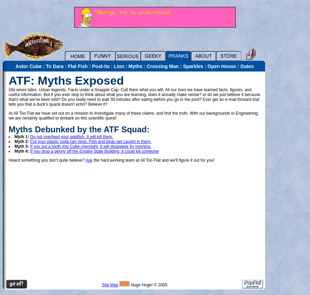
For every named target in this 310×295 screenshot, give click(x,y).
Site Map (110, 285)
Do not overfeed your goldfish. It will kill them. (71, 136)
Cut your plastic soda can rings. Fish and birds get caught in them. (91, 141)
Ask (89, 160)
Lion (119, 66)
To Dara (55, 66)
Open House (221, 66)
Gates (247, 66)
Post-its (101, 66)
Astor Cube (28, 66)
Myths (135, 66)
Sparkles (193, 66)
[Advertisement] (289, 175)
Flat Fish (78, 66)
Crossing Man (163, 66)
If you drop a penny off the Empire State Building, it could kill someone (94, 151)
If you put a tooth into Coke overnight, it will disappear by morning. (90, 146)
